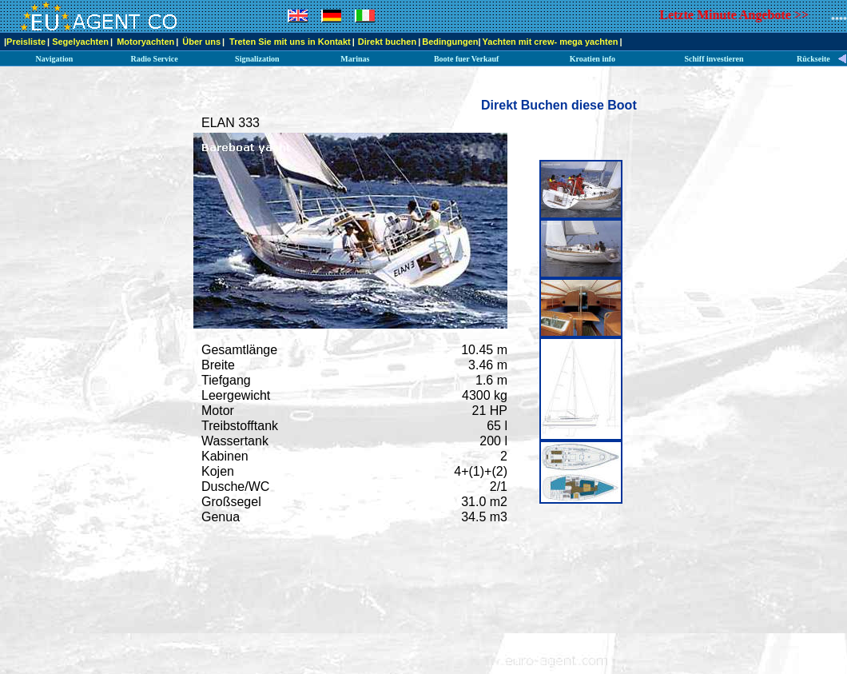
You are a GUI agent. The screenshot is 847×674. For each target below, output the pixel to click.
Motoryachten (145, 41)
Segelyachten (80, 41)
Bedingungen (450, 41)
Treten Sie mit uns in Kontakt (290, 41)
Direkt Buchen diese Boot (559, 105)
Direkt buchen (387, 41)
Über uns (201, 41)
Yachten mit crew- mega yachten (550, 41)
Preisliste (26, 41)
